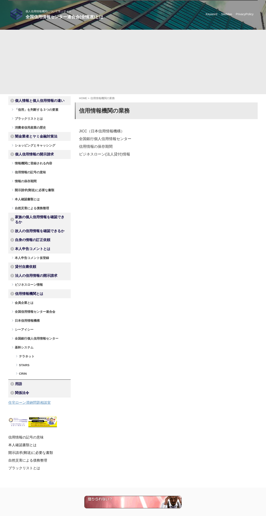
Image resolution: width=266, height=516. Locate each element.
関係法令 (20, 363)
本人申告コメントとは (28, 233)
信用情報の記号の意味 (27, 166)
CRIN (21, 346)
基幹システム (22, 324)
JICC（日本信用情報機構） (99, 131)
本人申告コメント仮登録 (29, 241)
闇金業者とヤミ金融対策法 (31, 133)
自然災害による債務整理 (29, 200)
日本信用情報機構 (25, 299)
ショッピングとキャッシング (31, 141)
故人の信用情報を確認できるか (34, 216)
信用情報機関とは (26, 275)
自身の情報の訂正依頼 (28, 225)
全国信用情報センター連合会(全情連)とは (64, 17)
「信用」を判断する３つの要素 (33, 108)
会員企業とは (22, 283)
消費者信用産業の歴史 (27, 125)
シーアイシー (22, 308)
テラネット (25, 333)
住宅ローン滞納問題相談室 (27, 372)
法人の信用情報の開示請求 (31, 258)
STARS (22, 339)
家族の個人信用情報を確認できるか (37, 208)
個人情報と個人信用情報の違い (34, 100)
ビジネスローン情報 (26, 266)
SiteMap (226, 14)
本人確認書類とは (25, 191)
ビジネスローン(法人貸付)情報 (101, 153)
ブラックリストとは (26, 116)
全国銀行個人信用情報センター (102, 138)
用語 (17, 355)
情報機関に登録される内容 (30, 158)
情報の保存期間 (23, 175)
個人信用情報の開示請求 (30, 150)
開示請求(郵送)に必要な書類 (31, 183)
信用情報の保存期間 (94, 146)
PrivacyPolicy (245, 14)
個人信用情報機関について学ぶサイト (118, 496)
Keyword (211, 14)
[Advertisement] (133, 59)
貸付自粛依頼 (23, 250)
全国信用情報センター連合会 (31, 291)
